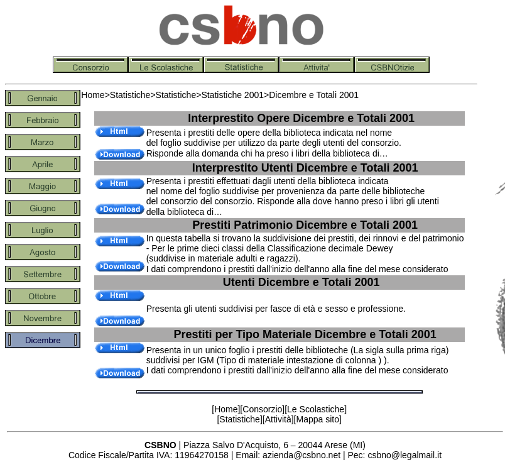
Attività (278, 419)
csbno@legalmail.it (404, 455)
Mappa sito (317, 419)
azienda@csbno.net (301, 455)
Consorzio (262, 409)
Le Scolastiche (315, 409)
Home (92, 95)
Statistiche (130, 95)
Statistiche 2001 (232, 95)
